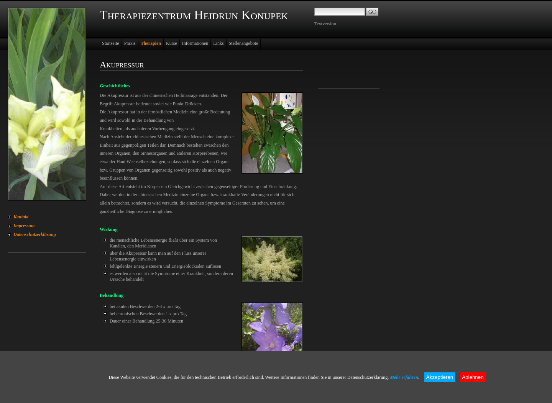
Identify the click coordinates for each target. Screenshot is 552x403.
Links (218, 43)
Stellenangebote (243, 43)
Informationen (195, 43)
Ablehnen (472, 377)
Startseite (110, 43)
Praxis (130, 43)
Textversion (325, 23)
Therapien (151, 43)
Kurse (171, 43)
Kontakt (20, 217)
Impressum (23, 225)
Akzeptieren (439, 377)
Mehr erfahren (404, 377)
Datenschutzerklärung (34, 234)
